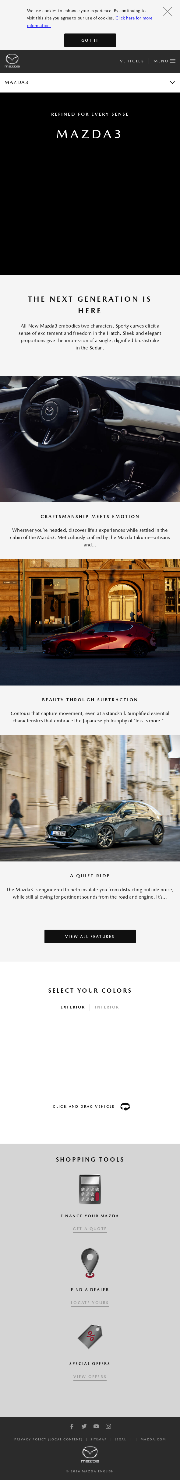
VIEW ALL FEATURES (90, 936)
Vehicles (132, 61)
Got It (90, 40)
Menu (164, 60)
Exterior (73, 1007)
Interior (107, 1007)
